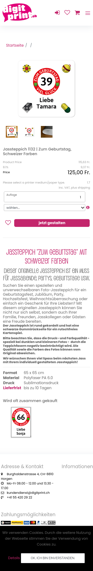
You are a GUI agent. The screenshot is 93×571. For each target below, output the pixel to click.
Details (14, 557)
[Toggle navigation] (87, 13)
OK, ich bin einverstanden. (53, 558)
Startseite (15, 45)
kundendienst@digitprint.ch (28, 493)
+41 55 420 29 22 (19, 497)
